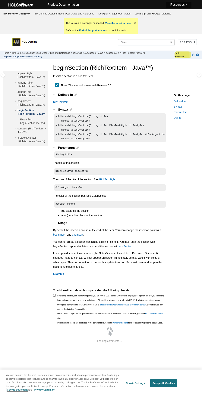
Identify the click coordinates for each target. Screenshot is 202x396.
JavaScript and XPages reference (153, 13)
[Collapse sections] (193, 55)
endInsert (77, 238)
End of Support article (91, 30)
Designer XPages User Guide (114, 13)
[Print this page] (198, 55)
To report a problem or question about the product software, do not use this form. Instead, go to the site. (110, 319)
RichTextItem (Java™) (133, 53)
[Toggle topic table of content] (199, 75)
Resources (177, 4)
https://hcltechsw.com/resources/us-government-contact (123, 309)
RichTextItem (60, 102)
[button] (15, 74)
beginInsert (59, 238)
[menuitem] (64, 14)
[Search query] (146, 42)
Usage (177, 117)
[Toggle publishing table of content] (3, 75)
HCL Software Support (154, 317)
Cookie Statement (17, 392)
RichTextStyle (107, 182)
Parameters (180, 112)
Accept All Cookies (163, 385)
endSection (125, 250)
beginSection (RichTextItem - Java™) (22, 56)
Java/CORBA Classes (84, 53)
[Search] (171, 42)
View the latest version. (118, 23)
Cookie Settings (135, 385)
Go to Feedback (180, 55)
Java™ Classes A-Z (108, 53)
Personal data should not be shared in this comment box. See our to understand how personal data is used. (110, 327)
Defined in (180, 101)
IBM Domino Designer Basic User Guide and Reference (64, 13)
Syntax (178, 106)
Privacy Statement (120, 327)
